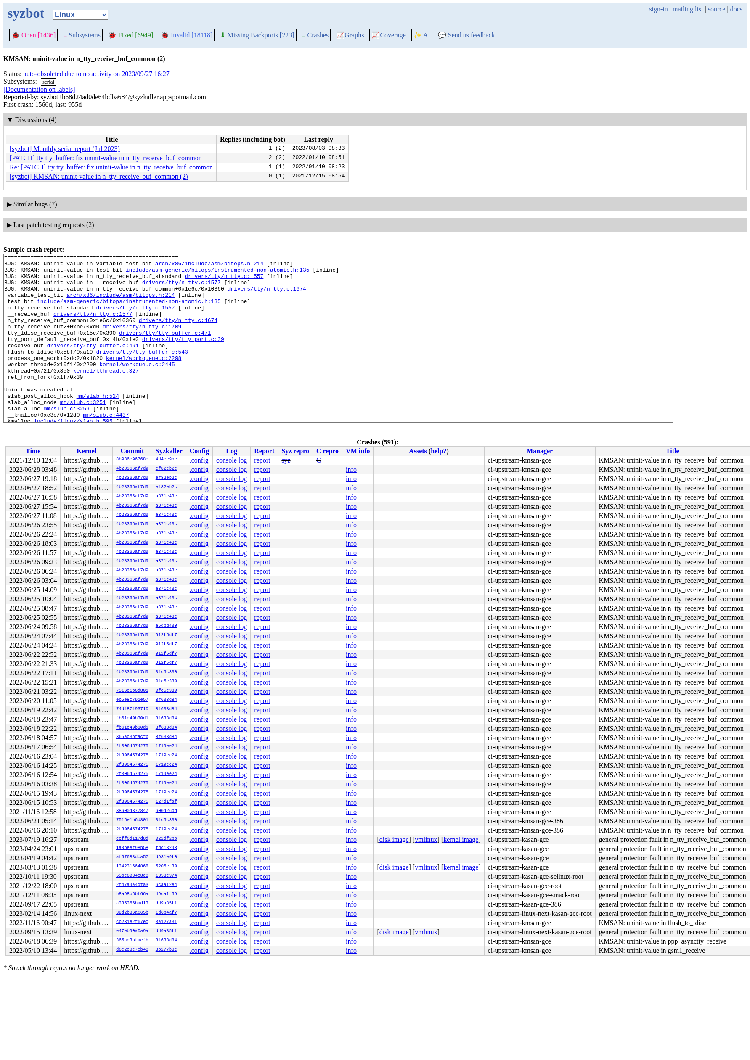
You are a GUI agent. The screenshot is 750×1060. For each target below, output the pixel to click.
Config (199, 451)
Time (33, 451)
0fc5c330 (166, 672)
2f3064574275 (132, 746)
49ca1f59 (166, 894)
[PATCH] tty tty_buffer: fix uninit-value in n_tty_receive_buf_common (106, 157)
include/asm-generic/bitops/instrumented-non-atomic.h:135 (218, 273)
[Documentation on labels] (39, 89)
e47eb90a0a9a (132, 931)
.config (199, 460)
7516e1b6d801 (132, 691)
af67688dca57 (132, 857)
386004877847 (132, 811)
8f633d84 (166, 700)
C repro (327, 451)
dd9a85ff (166, 904)
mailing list (688, 9)
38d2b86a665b (132, 913)
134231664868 (132, 867)
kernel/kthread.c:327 (106, 394)
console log (231, 460)
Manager (540, 451)
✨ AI (421, 35)
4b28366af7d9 (132, 469)
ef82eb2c (166, 469)
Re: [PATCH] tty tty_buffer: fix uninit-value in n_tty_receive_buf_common (111, 167)
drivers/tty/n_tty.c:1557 (224, 281)
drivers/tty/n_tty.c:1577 (181, 288)
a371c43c (166, 497)
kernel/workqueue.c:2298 (143, 379)
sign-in (658, 9)
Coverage (388, 35)
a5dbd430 (166, 626)
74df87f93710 (132, 709)
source (717, 9)
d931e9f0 (166, 857)
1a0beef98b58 (132, 848)
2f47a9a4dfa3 (132, 885)
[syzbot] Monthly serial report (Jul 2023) (65, 148)
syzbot (26, 13)
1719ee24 (166, 746)
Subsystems (82, 35)
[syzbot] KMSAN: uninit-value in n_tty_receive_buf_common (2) (99, 176)
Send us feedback (466, 35)
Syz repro (295, 451)
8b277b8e (166, 950)
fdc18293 (166, 848)
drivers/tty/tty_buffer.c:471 (165, 349)
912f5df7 (166, 635)
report (262, 460)
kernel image (460, 839)
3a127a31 (166, 922)
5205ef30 (166, 867)
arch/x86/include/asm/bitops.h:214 (209, 266)
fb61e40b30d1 (132, 719)
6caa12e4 (166, 885)
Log (231, 451)
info (351, 469)
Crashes (315, 35)
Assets (418, 451)
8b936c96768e (132, 460)
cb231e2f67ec (132, 922)
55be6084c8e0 (132, 876)
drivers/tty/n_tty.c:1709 (142, 341)
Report (264, 451)
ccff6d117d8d (132, 839)
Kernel (86, 451)
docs (736, 9)
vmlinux (426, 839)
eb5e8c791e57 (132, 700)
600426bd (166, 811)
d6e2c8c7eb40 (132, 950)
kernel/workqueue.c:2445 (137, 387)
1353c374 (166, 876)
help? (438, 451)
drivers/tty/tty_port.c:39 (183, 356)
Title (672, 451)
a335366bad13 (132, 904)
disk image (394, 839)
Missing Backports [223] (257, 35)
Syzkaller (169, 451)
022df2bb (166, 839)
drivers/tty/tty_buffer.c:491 (92, 364)
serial (48, 82)
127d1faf (166, 802)
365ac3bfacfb (132, 737)
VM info (358, 451)
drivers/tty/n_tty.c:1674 (266, 296)
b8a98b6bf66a (132, 894)
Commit (132, 451)
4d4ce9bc (166, 460)
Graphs (350, 35)
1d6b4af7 (166, 913)
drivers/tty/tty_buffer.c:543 (142, 371)
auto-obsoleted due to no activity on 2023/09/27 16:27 (97, 73)
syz (285, 460)
